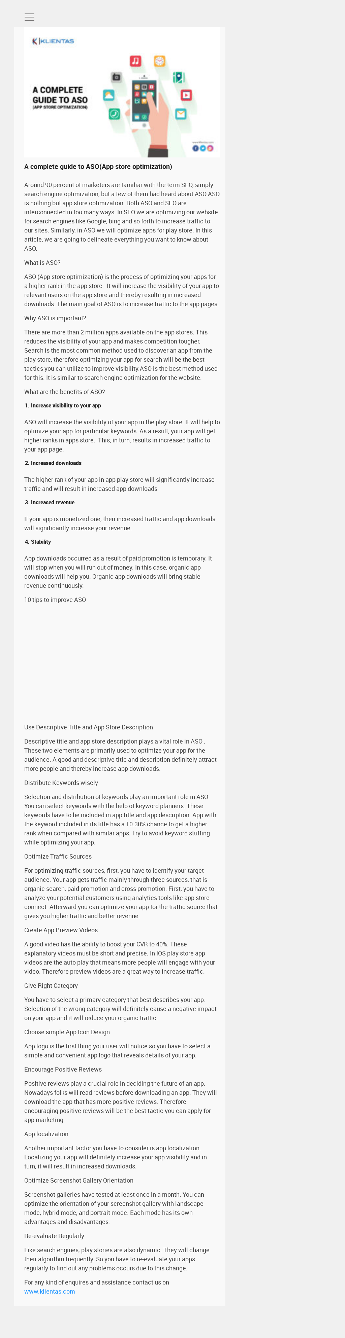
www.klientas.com (49, 1291)
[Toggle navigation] (29, 17)
